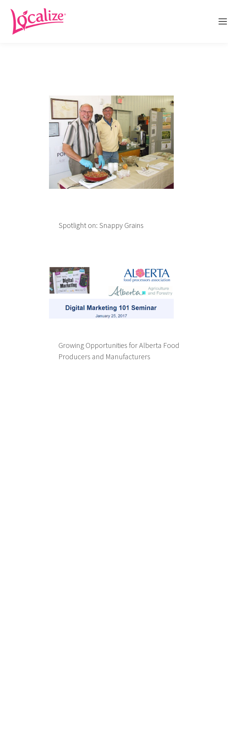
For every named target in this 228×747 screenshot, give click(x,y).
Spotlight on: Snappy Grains (101, 225)
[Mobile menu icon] (222, 21)
